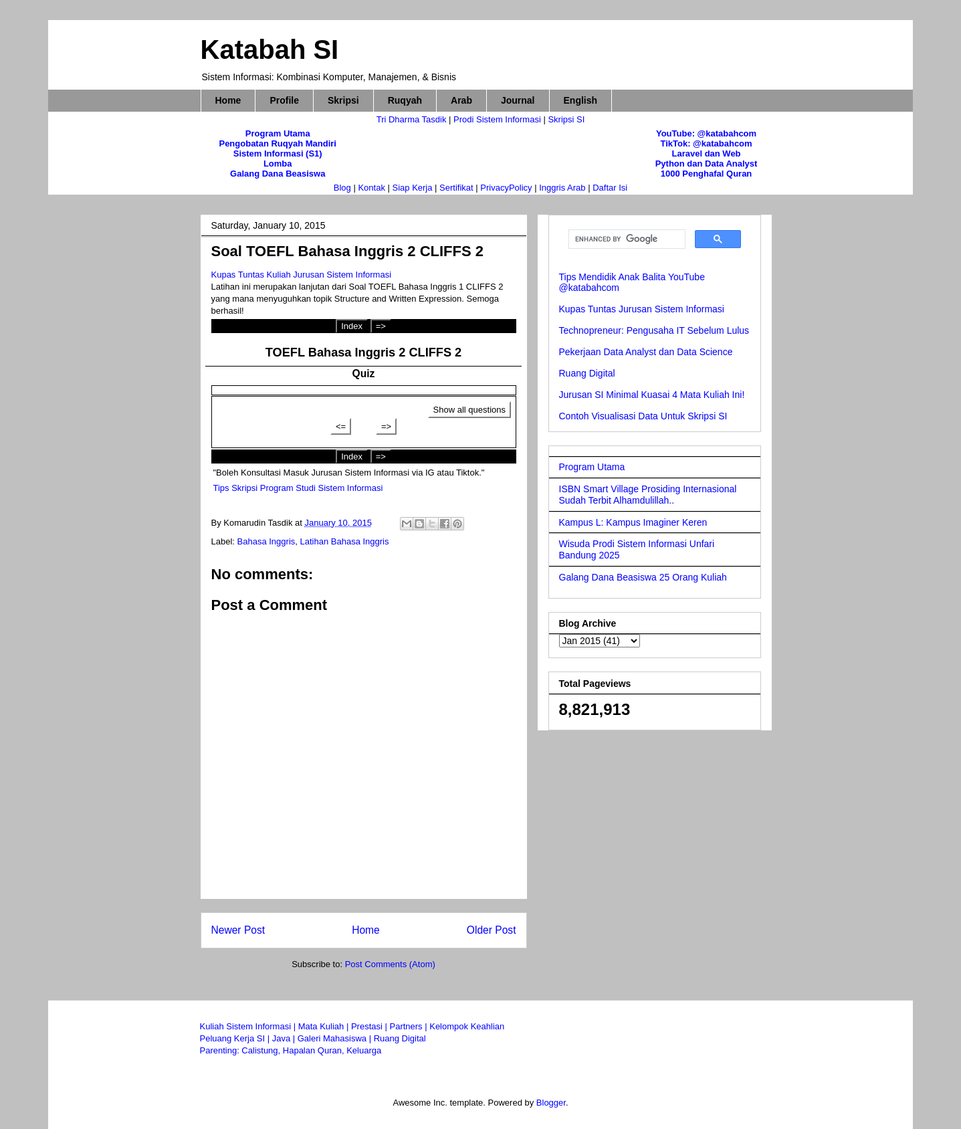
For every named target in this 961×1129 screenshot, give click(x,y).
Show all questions (469, 410)
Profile (284, 100)
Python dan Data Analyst (706, 164)
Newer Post (238, 930)
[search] (625, 239)
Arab (461, 100)
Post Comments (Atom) (390, 964)
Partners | (409, 1026)
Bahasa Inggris (266, 541)
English (581, 100)
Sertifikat (456, 188)
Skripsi (343, 100)
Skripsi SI (566, 119)
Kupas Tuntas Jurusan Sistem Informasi (641, 309)
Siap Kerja (413, 188)
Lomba (277, 164)
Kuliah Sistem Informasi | (249, 1026)
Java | (285, 1038)
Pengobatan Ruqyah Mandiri (277, 143)
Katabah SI (270, 49)
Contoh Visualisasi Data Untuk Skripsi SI (643, 416)
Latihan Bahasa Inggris (344, 541)
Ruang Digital (587, 373)
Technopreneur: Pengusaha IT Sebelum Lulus (654, 330)
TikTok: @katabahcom (706, 143)
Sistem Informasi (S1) (277, 153)
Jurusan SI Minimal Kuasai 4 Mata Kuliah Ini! (652, 394)
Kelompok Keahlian (466, 1026)
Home (228, 100)
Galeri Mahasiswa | (336, 1038)
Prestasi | (370, 1026)
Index (351, 326)
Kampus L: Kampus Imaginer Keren (633, 522)
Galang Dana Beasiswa (277, 174)
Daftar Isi (610, 188)
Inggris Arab (563, 188)
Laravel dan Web (705, 153)
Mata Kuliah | (324, 1026)
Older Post (491, 930)
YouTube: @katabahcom (706, 133)
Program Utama (277, 133)
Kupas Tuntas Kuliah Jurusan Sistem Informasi (301, 275)
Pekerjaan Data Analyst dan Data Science (646, 351)
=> (381, 326)
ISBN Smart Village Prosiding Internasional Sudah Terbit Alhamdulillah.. (648, 495)
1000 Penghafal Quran (706, 174)
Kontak (371, 188)
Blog (342, 188)
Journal (518, 100)
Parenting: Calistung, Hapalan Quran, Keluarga (291, 1050)
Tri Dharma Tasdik (413, 119)
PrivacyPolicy (507, 188)
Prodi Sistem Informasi (497, 119)
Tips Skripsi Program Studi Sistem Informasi (298, 488)
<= (341, 426)
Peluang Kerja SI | (236, 1038)
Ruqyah (405, 100)
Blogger (551, 1103)
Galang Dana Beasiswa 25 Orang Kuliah (643, 577)
